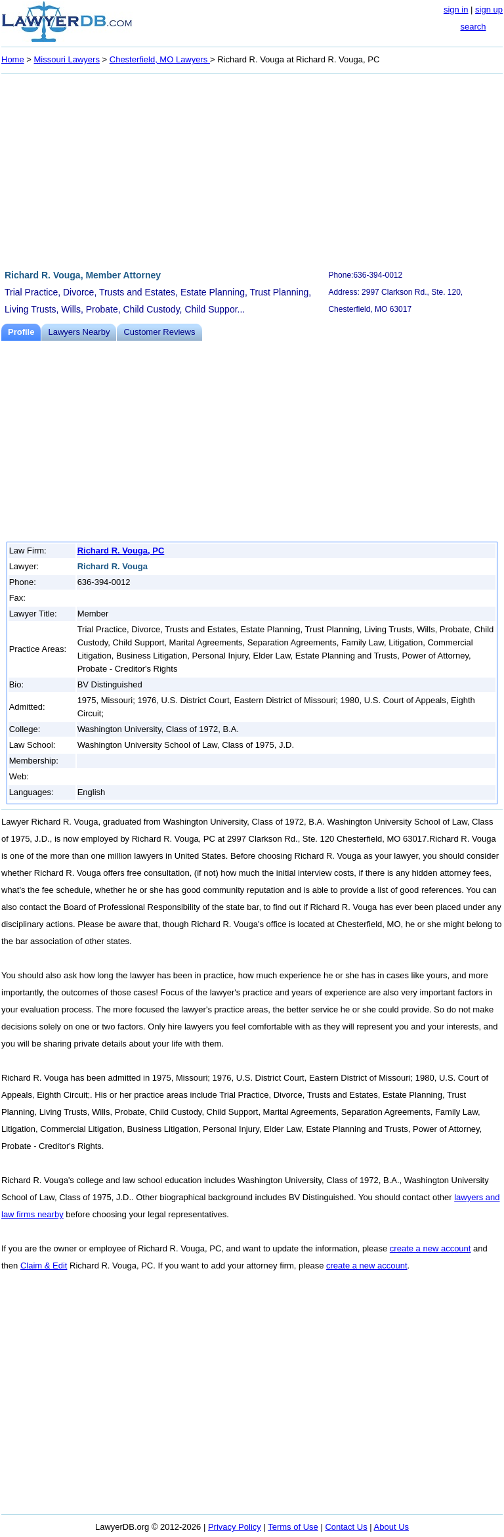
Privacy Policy (234, 1527)
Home (12, 59)
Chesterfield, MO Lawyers (160, 59)
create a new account (430, 1248)
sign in (456, 9)
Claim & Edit (44, 1265)
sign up (489, 9)
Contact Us (346, 1527)
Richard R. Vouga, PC (121, 550)
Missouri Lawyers (67, 59)
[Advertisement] (252, 169)
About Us (391, 1527)
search (473, 27)
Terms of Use (293, 1527)
